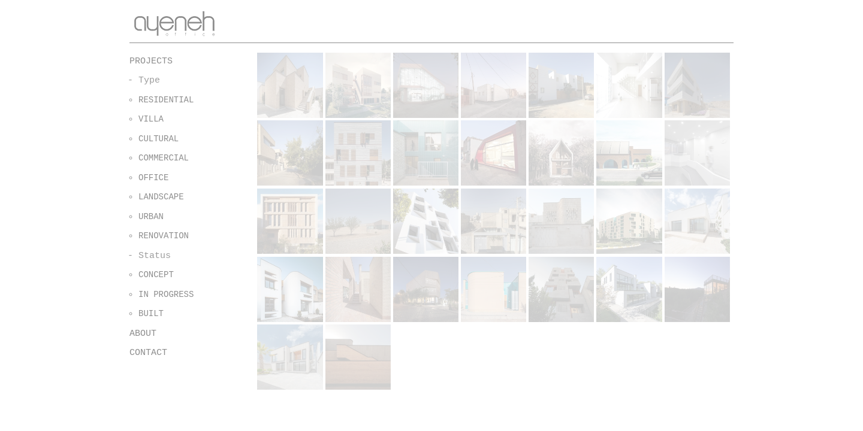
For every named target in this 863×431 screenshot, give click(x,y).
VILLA (151, 119)
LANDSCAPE (161, 197)
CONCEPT (156, 275)
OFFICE (153, 178)
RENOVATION (163, 236)
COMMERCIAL (163, 158)
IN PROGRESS (166, 294)
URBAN (151, 216)
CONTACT (148, 353)
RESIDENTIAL (166, 100)
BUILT (151, 313)
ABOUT (142, 334)
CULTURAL (158, 139)
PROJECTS (151, 61)
